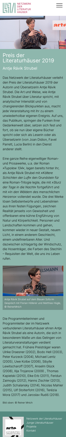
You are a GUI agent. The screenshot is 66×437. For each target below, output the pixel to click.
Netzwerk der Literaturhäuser (44, 418)
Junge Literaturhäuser (39, 422)
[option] (33, 288)
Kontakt (31, 430)
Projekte (31, 426)
